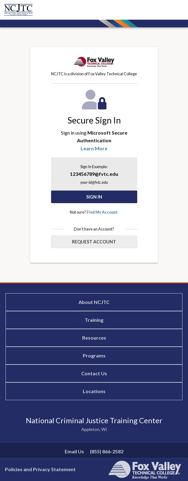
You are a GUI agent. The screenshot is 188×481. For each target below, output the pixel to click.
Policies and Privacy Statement (40, 469)
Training (94, 320)
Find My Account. (102, 212)
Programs (94, 355)
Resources (94, 338)
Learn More (94, 148)
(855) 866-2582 (106, 451)
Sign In (94, 196)
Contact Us (94, 373)
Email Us (74, 451)
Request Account (94, 241)
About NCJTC (94, 302)
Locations (94, 391)
